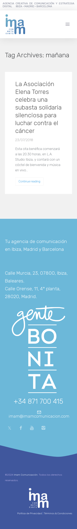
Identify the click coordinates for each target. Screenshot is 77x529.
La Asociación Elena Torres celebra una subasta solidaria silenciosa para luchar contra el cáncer (38, 107)
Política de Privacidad (29, 513)
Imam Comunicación (26, 474)
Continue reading (29, 181)
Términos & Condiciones (58, 513)
